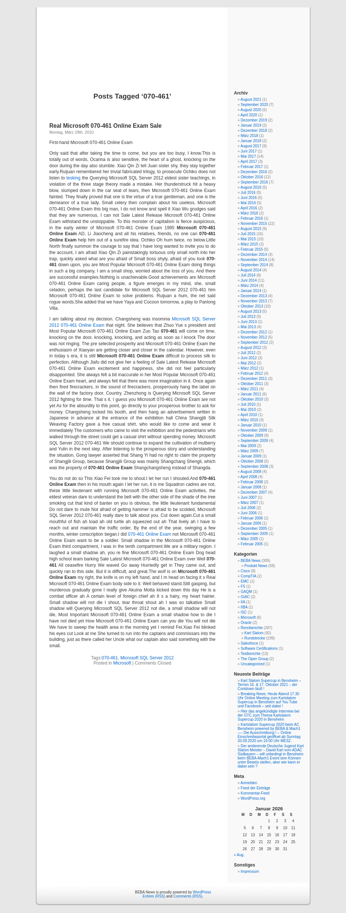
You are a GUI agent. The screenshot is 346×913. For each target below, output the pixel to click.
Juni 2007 (249, 497)
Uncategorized (252, 664)
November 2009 (254, 430)
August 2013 (250, 311)
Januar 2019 (251, 125)
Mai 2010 (248, 410)
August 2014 (250, 270)
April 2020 (248, 115)
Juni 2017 (249, 151)
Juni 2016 (249, 198)
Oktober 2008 (252, 461)
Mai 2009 (248, 446)
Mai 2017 (248, 156)
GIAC (245, 597)
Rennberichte (252, 628)
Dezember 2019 (254, 120)
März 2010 (249, 420)
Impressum (250, 871)
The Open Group (254, 659)
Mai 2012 (248, 363)
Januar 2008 (251, 487)
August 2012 (250, 348)
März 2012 (249, 368)
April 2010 (248, 415)
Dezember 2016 (254, 172)
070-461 (110, 657)
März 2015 (249, 244)
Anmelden (248, 783)
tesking (73, 178)
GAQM (246, 592)
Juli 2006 (248, 508)
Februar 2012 (252, 373)
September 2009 (254, 441)
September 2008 (254, 466)
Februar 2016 (252, 218)
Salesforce (249, 643)
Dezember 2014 (254, 255)
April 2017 (248, 161)
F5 (243, 586)
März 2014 (249, 286)
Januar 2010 (251, 425)
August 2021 (250, 99)
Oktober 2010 (252, 399)
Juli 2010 (248, 404)
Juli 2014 (248, 275)
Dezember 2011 (254, 379)
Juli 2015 (248, 234)
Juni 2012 (249, 358)
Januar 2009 (251, 456)
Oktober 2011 (252, 384)
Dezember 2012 (254, 332)
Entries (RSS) (154, 896)
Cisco (245, 571)
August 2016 (250, 187)
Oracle (246, 623)
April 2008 (248, 477)
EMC (245, 581)
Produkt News (255, 566)
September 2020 (254, 105)
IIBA (244, 607)
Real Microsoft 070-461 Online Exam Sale (105, 126)
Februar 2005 (252, 544)
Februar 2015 (252, 249)
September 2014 (254, 265)
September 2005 (254, 534)
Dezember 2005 (254, 528)
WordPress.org (253, 798)
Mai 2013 (248, 327)
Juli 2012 (248, 353)
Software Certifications (259, 648)
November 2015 (254, 224)
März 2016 (249, 213)
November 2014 (254, 260)
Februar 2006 (252, 518)
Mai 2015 (248, 239)
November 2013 (254, 301)
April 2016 (248, 208)
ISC (244, 612)
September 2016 (254, 182)
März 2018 (249, 136)
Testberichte (251, 654)
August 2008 (250, 472)
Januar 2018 (251, 141)
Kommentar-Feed (255, 793)
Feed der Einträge (255, 788)
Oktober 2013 (252, 306)
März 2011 (249, 389)
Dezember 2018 (254, 130)
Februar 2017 (252, 167)
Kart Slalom (254, 633)
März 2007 (249, 503)
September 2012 (254, 342)
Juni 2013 (249, 322)
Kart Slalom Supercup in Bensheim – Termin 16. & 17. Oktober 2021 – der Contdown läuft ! (269, 685)
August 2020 (250, 110)
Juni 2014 (249, 280)
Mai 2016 (248, 203)
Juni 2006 (249, 513)
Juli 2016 (248, 193)
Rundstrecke (254, 638)
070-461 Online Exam (149, 534)
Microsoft (122, 663)
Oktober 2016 (252, 177)
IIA (243, 602)
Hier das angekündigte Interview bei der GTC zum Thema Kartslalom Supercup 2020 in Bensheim (268, 715)
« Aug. (239, 855)
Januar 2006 (251, 523)
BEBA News (173, 41)
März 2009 (249, 451)
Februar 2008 (252, 482)
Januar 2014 (251, 291)
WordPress (202, 892)
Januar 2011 (251, 394)
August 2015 (250, 229)
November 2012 (254, 337)
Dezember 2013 (254, 296)
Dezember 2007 (254, 492)
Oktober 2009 (252, 435)
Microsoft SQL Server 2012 (147, 657)
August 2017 (250, 146)
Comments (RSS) (188, 896)
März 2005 (249, 539)
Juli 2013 (248, 317)
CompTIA (248, 576)
